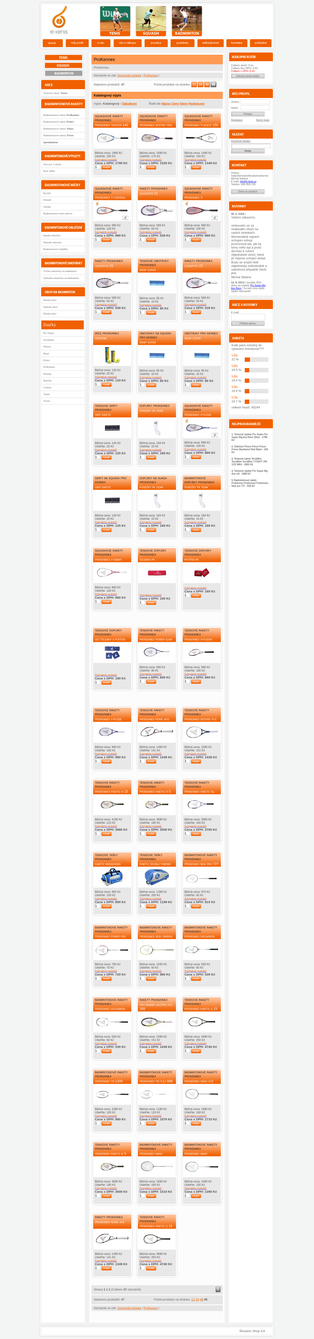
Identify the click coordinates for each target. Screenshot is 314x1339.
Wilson (47, 346)
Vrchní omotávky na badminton (60, 271)
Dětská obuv (49, 313)
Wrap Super (148, 270)
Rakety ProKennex (154, 188)
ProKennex (151, 75)
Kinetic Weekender (108, 864)
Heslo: (235, 107)
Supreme (101, 338)
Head (46, 353)
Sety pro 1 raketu (52, 164)
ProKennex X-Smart (108, 559)
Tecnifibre (48, 339)
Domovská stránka (129, 75)
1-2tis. (235, 355)
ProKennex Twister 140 (111, 125)
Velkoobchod (210, 42)
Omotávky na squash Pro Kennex (155, 335)
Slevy (184, 103)
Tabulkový (129, 103)
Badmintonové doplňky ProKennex (200, 480)
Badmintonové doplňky (55, 249)
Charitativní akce (248, 20)
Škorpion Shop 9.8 (252, 1331)
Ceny (175, 103)
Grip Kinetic (103, 415)
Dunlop (47, 373)
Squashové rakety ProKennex (109, 118)
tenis (115, 21)
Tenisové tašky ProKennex (106, 857)
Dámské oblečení (52, 242)
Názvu (166, 103)
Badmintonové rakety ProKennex (201, 857)
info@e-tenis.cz (248, 181)
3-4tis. (235, 376)
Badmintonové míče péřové (57, 213)
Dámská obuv (50, 306)
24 (200, 84)
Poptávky (182, 42)
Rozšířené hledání (240, 141)
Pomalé (47, 199)
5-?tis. (235, 397)
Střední (47, 206)
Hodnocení (196, 103)
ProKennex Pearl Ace (154, 719)
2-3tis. (235, 365)
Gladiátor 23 (194, 266)
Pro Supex (48, 332)
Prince (46, 360)
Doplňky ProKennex (155, 405)
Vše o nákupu (127, 42)
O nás (101, 42)
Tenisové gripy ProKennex (106, 407)
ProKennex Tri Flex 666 (156, 1081)
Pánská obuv (50, 299)
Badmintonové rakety (61, 115)
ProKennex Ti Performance (194, 199)
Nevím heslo (263, 120)
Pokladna (260, 42)
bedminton (187, 21)
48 (207, 84)
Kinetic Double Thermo (155, 864)
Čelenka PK (147, 559)
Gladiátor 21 (149, 193)
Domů (53, 42)
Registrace (237, 120)
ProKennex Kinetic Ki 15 (111, 791)
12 (194, 84)
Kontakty (237, 42)
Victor (46, 400)
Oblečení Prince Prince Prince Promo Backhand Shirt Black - (250, 449)
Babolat (47, 380)
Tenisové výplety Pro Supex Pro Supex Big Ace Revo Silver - (250, 437)
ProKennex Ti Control (110, 197)
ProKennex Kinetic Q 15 (201, 1009)
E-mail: (235, 312)
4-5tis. (235, 386)
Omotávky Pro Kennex (201, 333)
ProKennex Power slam (156, 639)
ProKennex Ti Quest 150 (201, 125)
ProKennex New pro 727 (202, 864)
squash (151, 21)
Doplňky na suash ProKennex (153, 480)
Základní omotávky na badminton (61, 277)
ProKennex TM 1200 (109, 1081)
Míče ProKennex (107, 333)
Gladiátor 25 (104, 266)
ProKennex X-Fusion (198, 639)
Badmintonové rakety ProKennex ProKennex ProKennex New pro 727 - (250, 483)
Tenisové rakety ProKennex (152, 632)
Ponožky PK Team (151, 410)
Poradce (156, 42)
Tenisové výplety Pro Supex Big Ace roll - (250, 472)
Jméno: (235, 101)
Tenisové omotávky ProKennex (154, 263)
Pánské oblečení (51, 235)
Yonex (46, 394)
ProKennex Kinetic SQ (199, 791)
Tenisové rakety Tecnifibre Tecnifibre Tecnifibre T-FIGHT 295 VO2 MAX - (249, 461)
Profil (77, 42)
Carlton (47, 387)
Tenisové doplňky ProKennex (153, 552)
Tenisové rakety (55, 93)
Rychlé (47, 193)
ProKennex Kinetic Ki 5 (155, 791)
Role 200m (49, 170)
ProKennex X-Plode (198, 415)
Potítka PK (192, 559)
